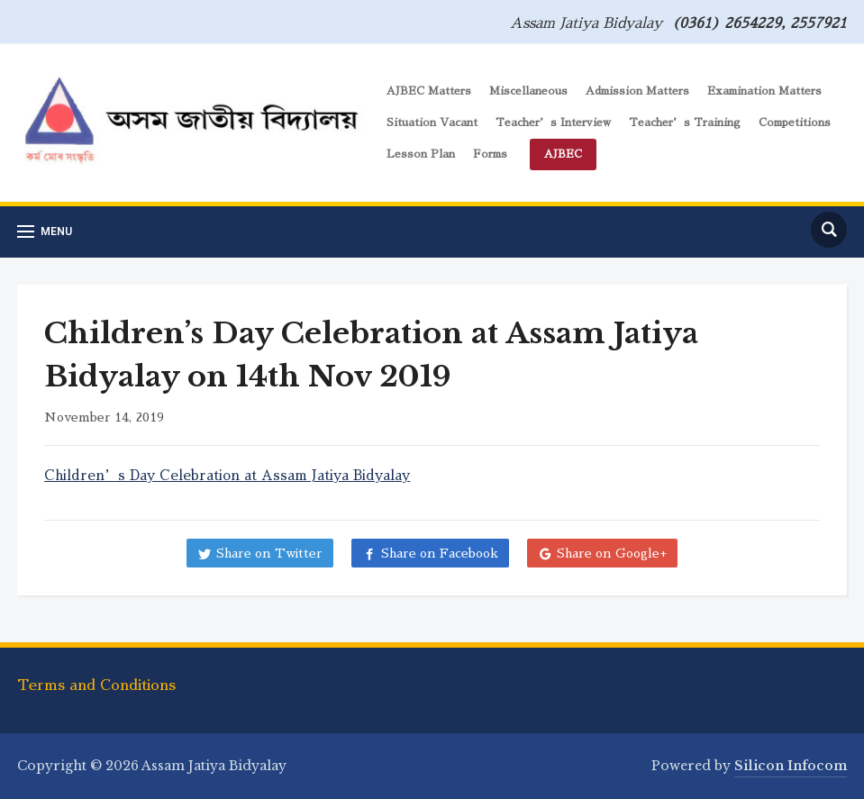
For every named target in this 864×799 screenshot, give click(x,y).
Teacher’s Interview (553, 122)
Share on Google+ (612, 553)
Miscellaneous (528, 91)
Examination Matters (764, 91)
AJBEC (563, 154)
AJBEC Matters (429, 91)
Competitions (795, 122)
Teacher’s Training (685, 122)
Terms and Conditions (96, 685)
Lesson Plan (421, 154)
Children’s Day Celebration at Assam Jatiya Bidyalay (227, 475)
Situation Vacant (432, 122)
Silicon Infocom (790, 766)
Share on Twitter (269, 553)
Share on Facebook (439, 553)
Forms (490, 154)
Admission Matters (637, 91)
